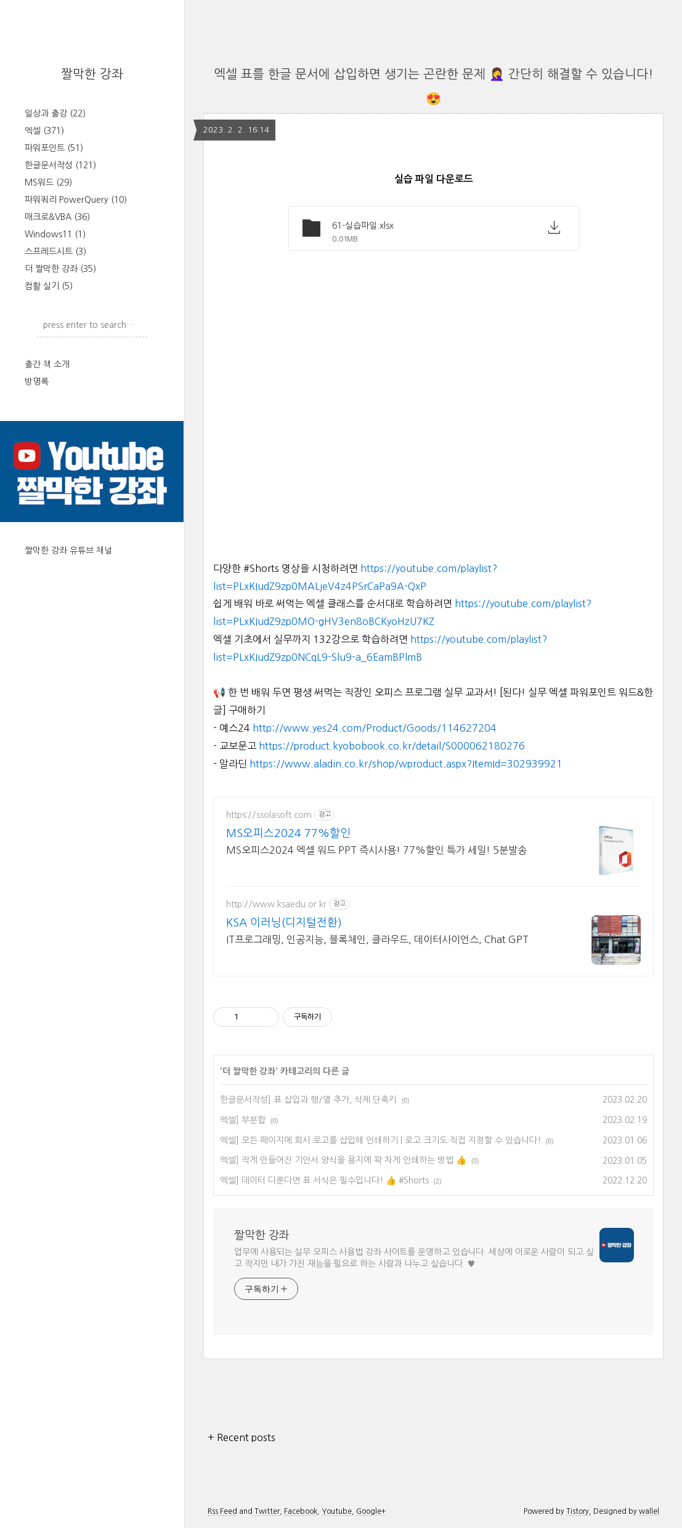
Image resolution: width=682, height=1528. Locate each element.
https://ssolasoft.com (269, 815)
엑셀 (44, 130)
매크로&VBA (57, 217)
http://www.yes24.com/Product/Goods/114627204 (375, 728)
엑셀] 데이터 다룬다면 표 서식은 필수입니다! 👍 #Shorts (324, 1180)
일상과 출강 (55, 113)
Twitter (267, 1511)
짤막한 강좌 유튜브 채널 (68, 550)
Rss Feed (222, 1511)
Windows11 (55, 234)
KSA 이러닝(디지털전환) (284, 922)
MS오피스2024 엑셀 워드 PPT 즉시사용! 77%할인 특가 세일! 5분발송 (376, 850)
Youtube (337, 1511)
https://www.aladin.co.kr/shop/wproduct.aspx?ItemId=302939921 (406, 764)
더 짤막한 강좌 (60, 268)
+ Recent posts (241, 1437)
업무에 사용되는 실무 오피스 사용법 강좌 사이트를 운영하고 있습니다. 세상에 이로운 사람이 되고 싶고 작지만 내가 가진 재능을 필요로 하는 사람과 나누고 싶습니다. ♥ (414, 1258)
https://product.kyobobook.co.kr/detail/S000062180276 (392, 746)
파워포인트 (54, 148)
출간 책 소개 (47, 364)
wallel (649, 1511)
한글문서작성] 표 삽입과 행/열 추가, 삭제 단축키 (308, 1099)
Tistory (577, 1511)
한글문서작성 (60, 165)
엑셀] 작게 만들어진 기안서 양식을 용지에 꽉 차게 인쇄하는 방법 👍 (343, 1160)
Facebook (300, 1511)
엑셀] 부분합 (243, 1120)
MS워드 (48, 182)
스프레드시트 (55, 251)
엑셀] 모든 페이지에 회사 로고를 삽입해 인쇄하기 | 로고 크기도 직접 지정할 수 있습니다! (380, 1140)
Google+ (371, 1511)
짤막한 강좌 (92, 74)
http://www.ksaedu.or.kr (276, 904)
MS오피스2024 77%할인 (288, 833)
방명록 (37, 381)
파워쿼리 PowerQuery (76, 199)
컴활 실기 (49, 286)
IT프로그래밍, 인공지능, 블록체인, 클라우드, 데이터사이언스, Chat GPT (377, 939)
